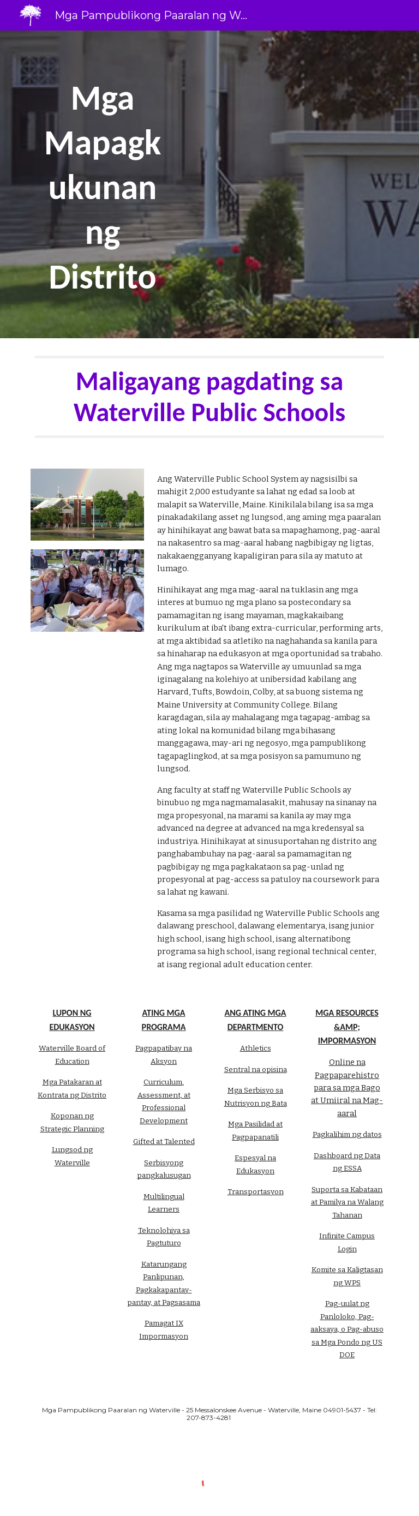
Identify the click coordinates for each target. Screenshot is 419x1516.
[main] (102, 184)
